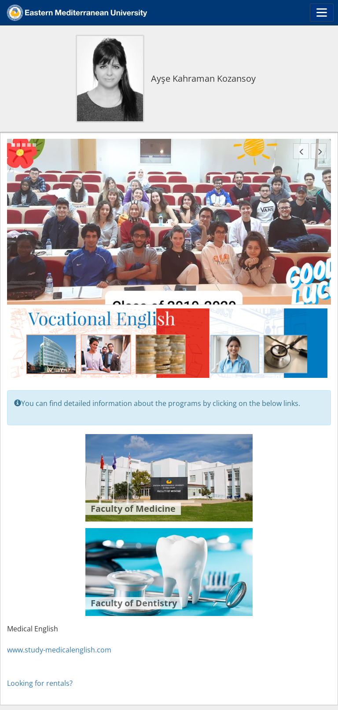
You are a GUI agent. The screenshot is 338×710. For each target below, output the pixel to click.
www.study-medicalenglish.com (59, 650)
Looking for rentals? (40, 683)
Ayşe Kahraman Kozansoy (203, 78)
